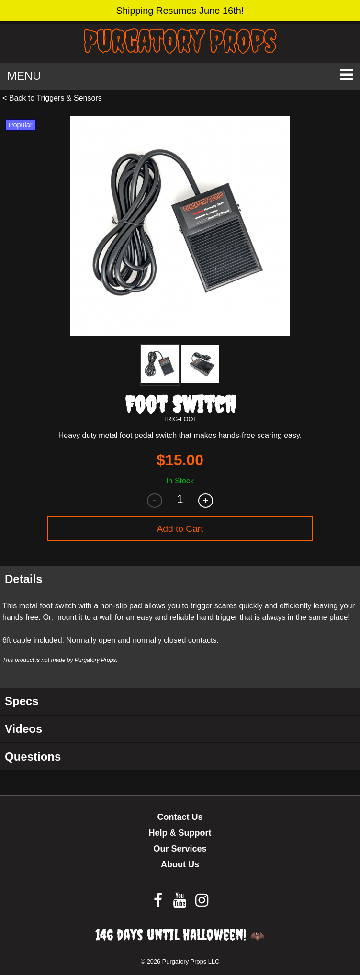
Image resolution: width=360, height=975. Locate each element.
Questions (33, 756)
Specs (22, 701)
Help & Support (180, 833)
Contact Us (179, 817)
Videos (23, 728)
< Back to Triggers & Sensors (52, 98)
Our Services (179, 848)
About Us (180, 864)
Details (24, 578)
